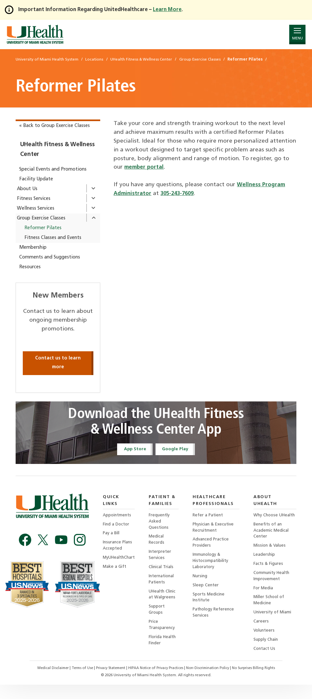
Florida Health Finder (165, 648)
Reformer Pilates (42, 228)
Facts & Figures (270, 574)
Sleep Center (208, 590)
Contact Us (266, 663)
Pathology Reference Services (217, 618)
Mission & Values (272, 555)
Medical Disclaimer (44, 683)
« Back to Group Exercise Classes (54, 125)
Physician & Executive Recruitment (217, 529)
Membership (33, 247)
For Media (265, 599)
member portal (145, 167)
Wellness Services (35, 208)
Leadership (266, 565)
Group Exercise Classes (41, 218)
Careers (262, 635)
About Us (27, 189)
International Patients (164, 584)
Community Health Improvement (274, 586)
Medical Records (159, 542)
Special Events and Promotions (53, 169)
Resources (30, 267)
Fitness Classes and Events (52, 237)
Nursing (202, 581)
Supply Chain (268, 653)
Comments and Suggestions (49, 257)
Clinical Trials (163, 571)
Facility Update (36, 179)
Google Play (177, 449)
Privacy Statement (108, 683)
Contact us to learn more (58, 363)
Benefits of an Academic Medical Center (273, 539)
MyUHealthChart (120, 554)
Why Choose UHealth (268, 519)
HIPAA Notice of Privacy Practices (156, 683)
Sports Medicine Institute (211, 602)
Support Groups (159, 615)
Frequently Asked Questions (162, 523)
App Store (132, 449)
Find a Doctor (116, 519)
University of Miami (275, 625)
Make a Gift (115, 563)
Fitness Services (33, 198)
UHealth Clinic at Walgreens (165, 599)
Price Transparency (164, 632)
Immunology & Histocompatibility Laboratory (214, 564)
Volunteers (266, 644)
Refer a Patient (211, 516)
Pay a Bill (111, 528)
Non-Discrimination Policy (212, 683)
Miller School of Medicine (271, 612)
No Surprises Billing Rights (262, 683)
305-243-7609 (180, 193)
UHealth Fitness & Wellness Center (57, 150)
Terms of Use (76, 683)
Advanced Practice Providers (214, 545)
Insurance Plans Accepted (118, 541)
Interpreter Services (163, 558)
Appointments (118, 509)
